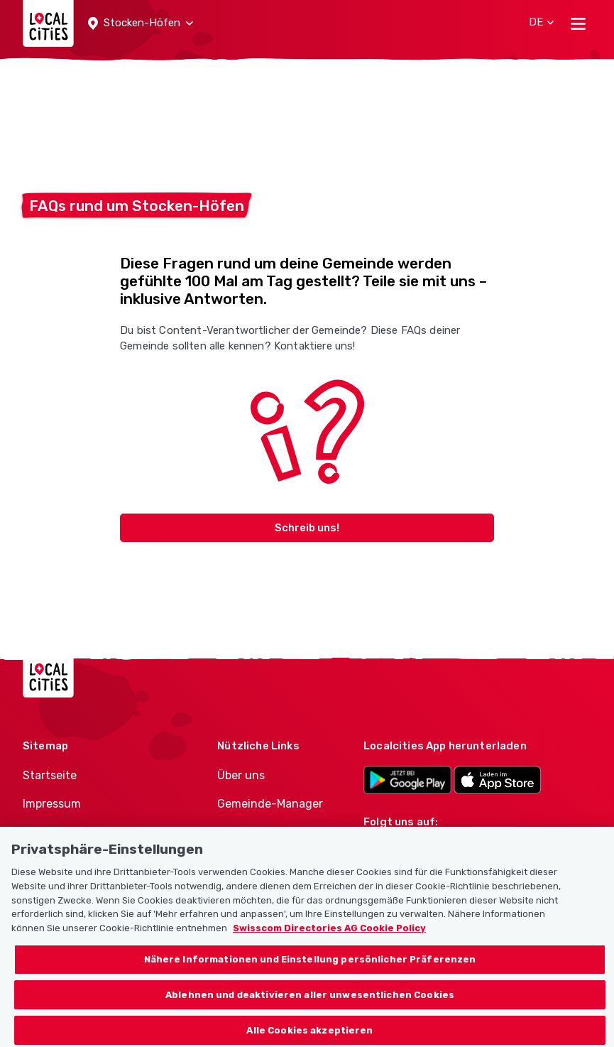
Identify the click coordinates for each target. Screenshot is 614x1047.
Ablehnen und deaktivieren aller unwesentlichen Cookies (309, 1011)
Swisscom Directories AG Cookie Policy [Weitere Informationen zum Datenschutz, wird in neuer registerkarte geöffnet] (329, 944)
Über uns (241, 775)
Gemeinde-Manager (270, 803)
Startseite (50, 775)
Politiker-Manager (264, 833)
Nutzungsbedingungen (85, 833)
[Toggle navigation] (578, 23)
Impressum (52, 803)
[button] (140, 23)
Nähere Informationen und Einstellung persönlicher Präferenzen (310, 975)
